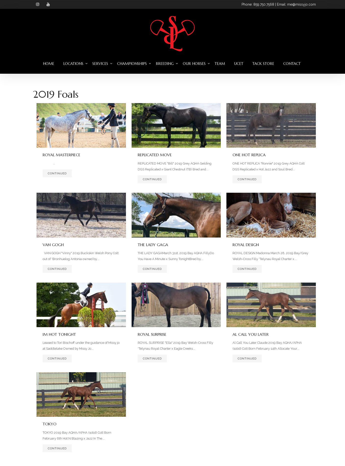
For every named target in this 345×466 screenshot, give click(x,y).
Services (100, 63)
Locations (73, 63)
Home (48, 63)
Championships (132, 63)
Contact (292, 63)
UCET (238, 63)
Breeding (165, 63)
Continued (57, 173)
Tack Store (263, 63)
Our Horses (194, 63)
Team (220, 63)
